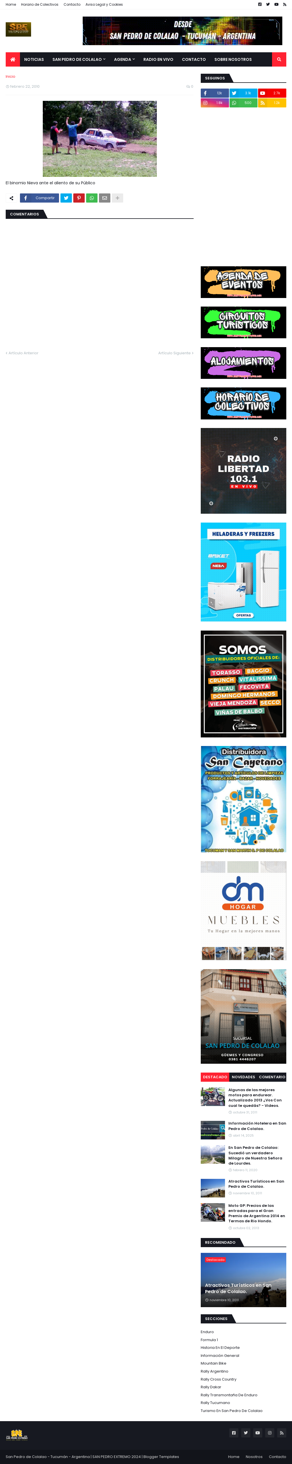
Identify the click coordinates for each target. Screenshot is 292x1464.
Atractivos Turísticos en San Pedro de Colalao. (256, 1184)
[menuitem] (13, 59)
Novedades (243, 1077)
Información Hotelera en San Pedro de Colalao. (257, 1126)
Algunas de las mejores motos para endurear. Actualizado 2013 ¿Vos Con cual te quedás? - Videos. (255, 1097)
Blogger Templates (161, 1456)
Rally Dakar (211, 1387)
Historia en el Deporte (220, 1347)
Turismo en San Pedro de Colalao (232, 1410)
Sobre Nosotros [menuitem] (233, 59)
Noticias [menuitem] (34, 59)
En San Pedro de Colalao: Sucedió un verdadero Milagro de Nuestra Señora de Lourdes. (255, 1155)
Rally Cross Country (218, 1379)
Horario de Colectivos (39, 4)
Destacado (215, 1077)
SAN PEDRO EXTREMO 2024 (116, 1456)
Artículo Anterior (23, 353)
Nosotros (254, 1456)
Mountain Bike (213, 1363)
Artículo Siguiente (174, 353)
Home (11, 4)
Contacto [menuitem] (194, 59)
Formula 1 (209, 1340)
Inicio (10, 76)
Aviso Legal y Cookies (104, 4)
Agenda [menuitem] (122, 59)
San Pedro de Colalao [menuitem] (77, 59)
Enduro (207, 1332)
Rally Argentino (214, 1371)
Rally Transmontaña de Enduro (229, 1395)
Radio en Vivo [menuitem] (158, 59)
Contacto (72, 4)
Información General (220, 1355)
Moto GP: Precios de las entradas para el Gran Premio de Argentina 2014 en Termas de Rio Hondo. (256, 1213)
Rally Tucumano (215, 1402)
